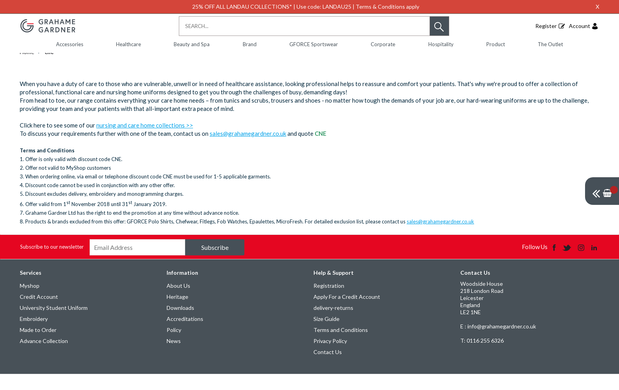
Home (27, 67)
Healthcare (128, 44)
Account (579, 25)
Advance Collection (44, 356)
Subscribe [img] (215, 263)
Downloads (180, 323)
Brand (250, 44)
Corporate (383, 44)
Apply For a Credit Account (346, 312)
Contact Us (327, 367)
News (174, 356)
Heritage (177, 312)
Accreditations (185, 334)
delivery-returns (333, 323)
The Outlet (550, 44)
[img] (602, 191)
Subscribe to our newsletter (52, 262)
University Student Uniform (54, 323)
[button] (439, 26)
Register (546, 25)
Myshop (29, 301)
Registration (328, 301)
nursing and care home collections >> (144, 140)
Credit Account (39, 312)
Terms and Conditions (340, 345)
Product (495, 44)
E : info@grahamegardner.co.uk (498, 342)
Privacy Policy (330, 356)
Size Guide (326, 334)
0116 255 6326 (482, 356)
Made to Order (38, 345)
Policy (174, 345)
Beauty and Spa (192, 44)
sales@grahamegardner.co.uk (248, 149)
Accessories (69, 44)
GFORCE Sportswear (313, 44)
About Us (178, 301)
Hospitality (441, 44)
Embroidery (34, 334)
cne (49, 67)
